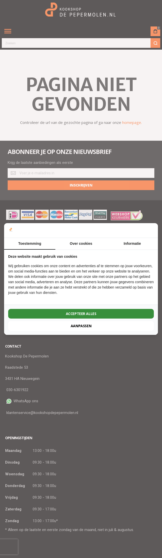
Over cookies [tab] (81, 243)
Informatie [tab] (132, 243)
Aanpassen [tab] (81, 325)
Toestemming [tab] (29, 243)
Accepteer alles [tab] (81, 313)
